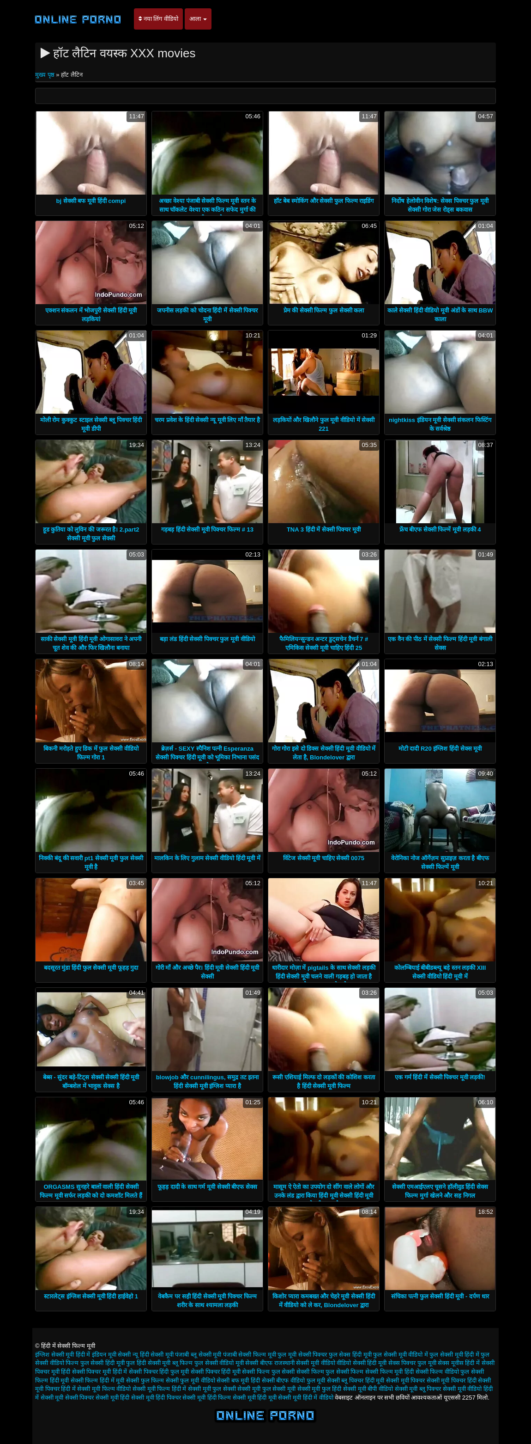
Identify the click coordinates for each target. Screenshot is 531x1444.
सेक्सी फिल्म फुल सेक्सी (268, 1371)
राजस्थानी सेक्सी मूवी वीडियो (304, 1362)
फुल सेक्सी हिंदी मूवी (102, 1362)
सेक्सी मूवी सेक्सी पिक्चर (67, 1397)
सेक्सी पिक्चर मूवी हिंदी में (99, 1371)
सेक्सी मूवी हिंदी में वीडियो (305, 1397)
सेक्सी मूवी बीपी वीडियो (368, 1388)
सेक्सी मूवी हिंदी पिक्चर (156, 1397)
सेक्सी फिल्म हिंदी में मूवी (97, 1380)
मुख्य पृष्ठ (45, 74)
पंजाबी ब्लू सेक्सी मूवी (198, 1354)
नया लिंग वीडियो (158, 18)
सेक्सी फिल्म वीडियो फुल (443, 1371)
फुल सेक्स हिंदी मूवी (350, 1354)
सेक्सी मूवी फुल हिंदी (319, 1388)
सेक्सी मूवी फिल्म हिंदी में (159, 1388)
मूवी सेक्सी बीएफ (253, 1362)
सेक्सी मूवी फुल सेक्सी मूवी (266, 1388)
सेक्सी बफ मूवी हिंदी (238, 1380)
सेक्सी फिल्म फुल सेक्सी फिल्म (329, 1371)
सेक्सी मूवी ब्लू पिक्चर (418, 1388)
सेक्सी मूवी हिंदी (112, 1397)
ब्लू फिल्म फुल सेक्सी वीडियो (203, 1362)
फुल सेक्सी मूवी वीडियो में (400, 1354)
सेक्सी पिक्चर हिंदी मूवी (216, 1371)
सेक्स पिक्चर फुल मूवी (412, 1362)
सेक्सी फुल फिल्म (145, 1380)
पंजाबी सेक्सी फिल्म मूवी (249, 1354)
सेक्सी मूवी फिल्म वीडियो (104, 1388)
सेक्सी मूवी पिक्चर (405, 1380)
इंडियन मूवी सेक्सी (111, 1354)
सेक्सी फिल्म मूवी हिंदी (389, 1371)
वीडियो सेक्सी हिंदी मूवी (361, 1362)
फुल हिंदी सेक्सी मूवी (148, 1362)
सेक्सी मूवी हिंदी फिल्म (206, 1397)
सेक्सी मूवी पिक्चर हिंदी (452, 1380)
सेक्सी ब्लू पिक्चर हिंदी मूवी (355, 1380)
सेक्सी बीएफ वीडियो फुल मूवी (293, 1380)
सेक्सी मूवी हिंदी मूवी (255, 1397)
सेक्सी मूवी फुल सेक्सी (212, 1388)
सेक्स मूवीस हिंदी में (459, 1362)
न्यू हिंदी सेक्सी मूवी (153, 1354)
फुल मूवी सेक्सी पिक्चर (302, 1354)
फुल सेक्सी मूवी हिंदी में (454, 1354)
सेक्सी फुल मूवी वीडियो (190, 1380)
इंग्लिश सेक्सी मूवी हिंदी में (62, 1354)
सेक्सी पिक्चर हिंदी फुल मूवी (159, 1371)
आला (198, 18)
